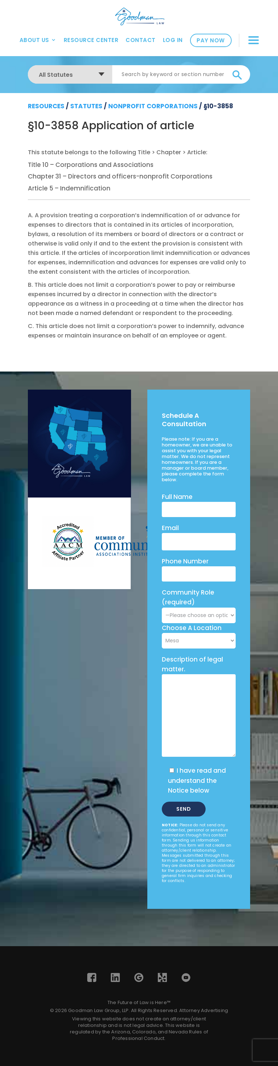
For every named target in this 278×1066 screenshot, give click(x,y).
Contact (141, 40)
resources (46, 106)
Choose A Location (192, 628)
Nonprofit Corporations (153, 106)
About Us (34, 40)
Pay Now (211, 40)
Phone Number (185, 561)
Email (170, 528)
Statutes (86, 106)
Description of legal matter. (192, 664)
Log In (173, 40)
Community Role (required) (199, 603)
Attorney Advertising (203, 1010)
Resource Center (91, 40)
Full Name (177, 496)
